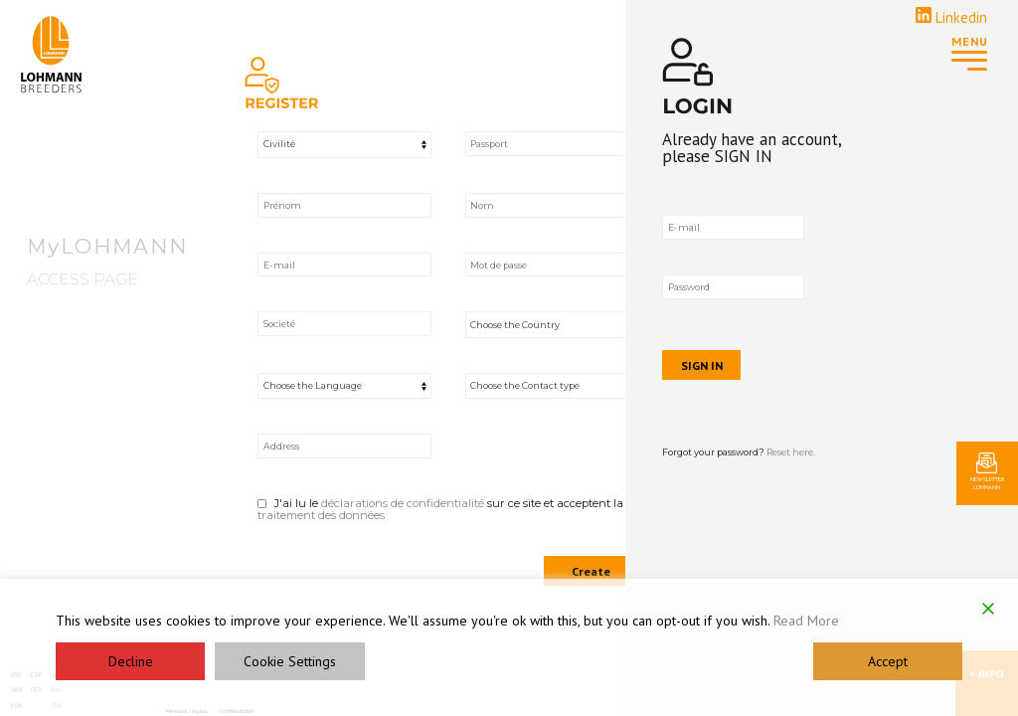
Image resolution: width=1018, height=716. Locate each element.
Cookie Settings (290, 661)
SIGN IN (768, 361)
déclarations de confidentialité (402, 503)
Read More (806, 620)
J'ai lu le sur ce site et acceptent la (446, 509)
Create (591, 571)
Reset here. (858, 449)
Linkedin (951, 17)
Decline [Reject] (130, 661)
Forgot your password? (806, 449)
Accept (888, 661)
